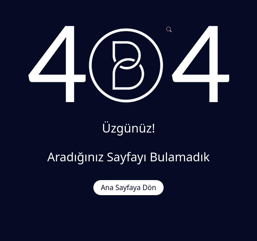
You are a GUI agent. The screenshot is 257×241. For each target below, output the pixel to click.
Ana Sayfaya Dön (128, 187)
